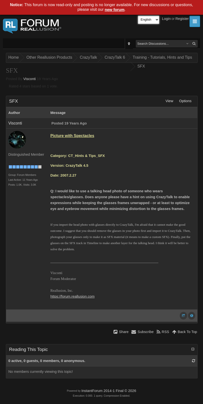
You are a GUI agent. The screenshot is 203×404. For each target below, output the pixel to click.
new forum (115, 10)
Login (166, 19)
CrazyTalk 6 (115, 57)
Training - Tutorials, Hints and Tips (162, 57)
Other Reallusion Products (49, 57)
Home (13, 57)
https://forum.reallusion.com (73, 296)
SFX (141, 66)
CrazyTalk (88, 57)
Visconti (29, 79)
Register (182, 19)
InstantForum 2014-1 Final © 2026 (108, 391)
